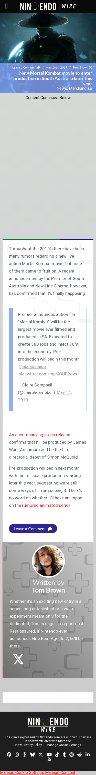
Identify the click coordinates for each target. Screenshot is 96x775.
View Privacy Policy (28, 745)
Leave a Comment (26, 67)
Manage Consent (60, 772)
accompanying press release (42, 434)
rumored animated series (46, 505)
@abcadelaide (32, 366)
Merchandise (80, 88)
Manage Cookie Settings (64, 745)
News (62, 88)
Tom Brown (80, 67)
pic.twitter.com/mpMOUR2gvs (48, 373)
